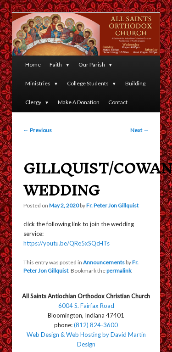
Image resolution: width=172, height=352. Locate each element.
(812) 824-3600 (96, 325)
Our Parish (91, 64)
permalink (118, 270)
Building (135, 83)
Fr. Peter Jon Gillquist (112, 205)
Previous (37, 130)
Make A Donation (79, 102)
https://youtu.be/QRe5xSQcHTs (66, 243)
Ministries (37, 83)
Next (139, 130)
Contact (118, 102)
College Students (88, 83)
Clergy (33, 102)
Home (33, 64)
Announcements (104, 262)
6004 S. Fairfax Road (86, 305)
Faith (56, 64)
